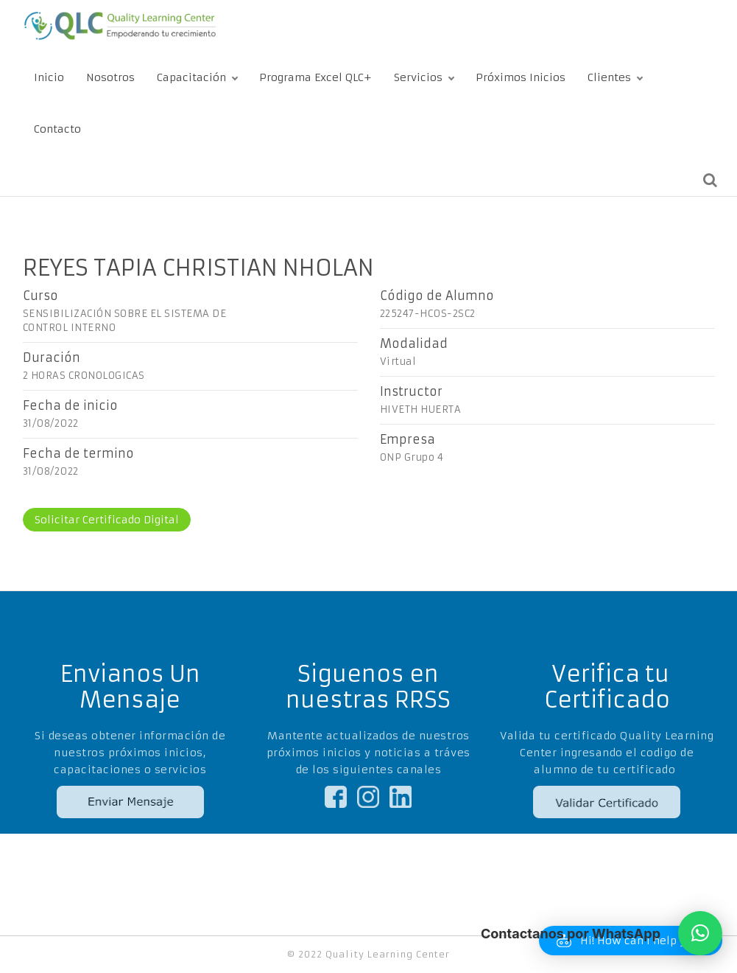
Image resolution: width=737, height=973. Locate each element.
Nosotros (110, 77)
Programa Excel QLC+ (315, 77)
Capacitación (191, 77)
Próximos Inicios (520, 77)
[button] (700, 933)
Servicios (418, 77)
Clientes (609, 77)
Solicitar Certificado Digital (107, 519)
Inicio (49, 77)
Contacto (57, 129)
